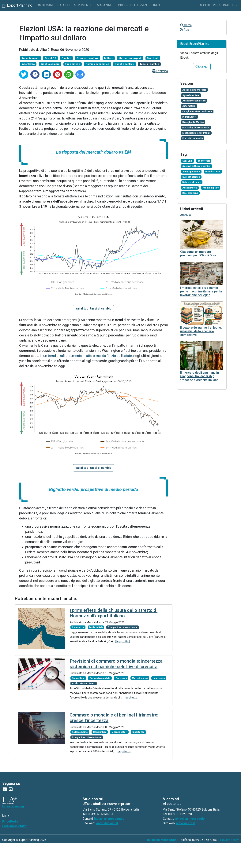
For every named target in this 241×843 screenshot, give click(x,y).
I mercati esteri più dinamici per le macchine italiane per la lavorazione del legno (201, 291)
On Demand (45, 5)
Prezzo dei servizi (133, 5)
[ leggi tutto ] (122, 641)
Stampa (160, 71)
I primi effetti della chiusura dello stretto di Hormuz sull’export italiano (113, 613)
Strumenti (83, 5)
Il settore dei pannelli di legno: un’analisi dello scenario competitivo (201, 331)
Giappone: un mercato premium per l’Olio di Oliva (198, 253)
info (157, 5)
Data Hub (64, 5)
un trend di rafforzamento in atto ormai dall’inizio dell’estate (87, 356)
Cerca (186, 25)
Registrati (221, 5)
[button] (93, 308)
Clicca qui (201, 66)
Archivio (185, 215)
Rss (184, 29)
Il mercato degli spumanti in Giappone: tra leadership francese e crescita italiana (199, 376)
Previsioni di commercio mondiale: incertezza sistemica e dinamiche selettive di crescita (116, 663)
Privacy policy (229, 840)
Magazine (105, 5)
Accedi (204, 5)
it (233, 5)
